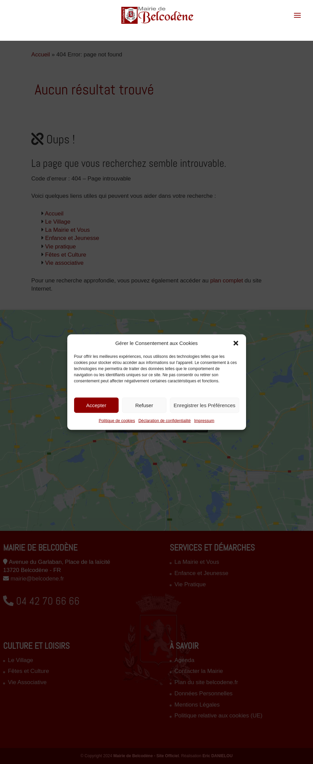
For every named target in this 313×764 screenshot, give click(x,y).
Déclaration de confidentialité (164, 420)
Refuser (144, 405)
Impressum (204, 420)
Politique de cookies (117, 420)
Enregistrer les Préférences (205, 405)
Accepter (96, 405)
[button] (235, 343)
